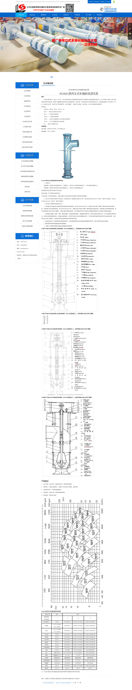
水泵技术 (66, 15)
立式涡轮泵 (27, 106)
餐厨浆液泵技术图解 (27, 176)
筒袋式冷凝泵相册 (27, 226)
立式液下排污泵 (27, 121)
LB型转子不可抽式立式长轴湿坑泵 (63, 682)
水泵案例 (77, 15)
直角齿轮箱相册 (27, 210)
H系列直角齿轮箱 (27, 142)
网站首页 (21, 15)
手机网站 (102, 1)
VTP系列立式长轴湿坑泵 (48, 682)
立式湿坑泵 (27, 96)
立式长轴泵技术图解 (27, 161)
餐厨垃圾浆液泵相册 (27, 216)
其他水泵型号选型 (27, 147)
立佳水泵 (54, 15)
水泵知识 (27, 186)
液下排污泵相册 (27, 221)
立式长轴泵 (27, 91)
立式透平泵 (27, 111)
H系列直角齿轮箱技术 (27, 181)
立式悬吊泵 (27, 116)
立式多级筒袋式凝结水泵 (27, 171)
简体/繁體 (96, 1)
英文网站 (91, 1)
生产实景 (88, 15)
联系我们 (99, 15)
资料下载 (27, 191)
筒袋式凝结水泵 (27, 132)
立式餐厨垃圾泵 (27, 137)
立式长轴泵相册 (27, 205)
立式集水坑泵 (27, 126)
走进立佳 (32, 15)
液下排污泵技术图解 (27, 166)
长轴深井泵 (27, 101)
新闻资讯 (43, 15)
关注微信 (108, 1)
